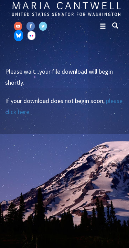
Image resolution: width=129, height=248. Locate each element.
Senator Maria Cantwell (66, 9)
